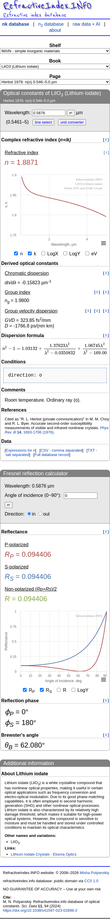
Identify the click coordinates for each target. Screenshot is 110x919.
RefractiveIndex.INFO (47, 6)
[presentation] (55, 348)
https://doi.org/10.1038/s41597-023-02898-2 (40, 911)
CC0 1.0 (91, 882)
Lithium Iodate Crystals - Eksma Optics (44, 855)
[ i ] (106, 139)
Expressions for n (20, 451)
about (55, 30)
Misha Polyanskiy (94, 874)
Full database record (51, 456)
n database (51, 24)
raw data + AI (86, 24)
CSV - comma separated (61, 451)
